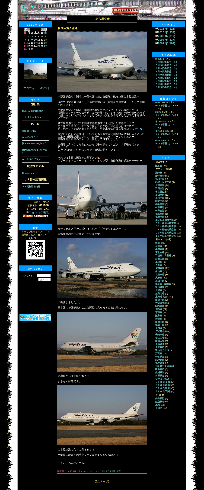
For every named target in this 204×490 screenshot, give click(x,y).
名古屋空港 (110, 471)
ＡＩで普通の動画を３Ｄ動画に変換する (102, 5)
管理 (119, 471)
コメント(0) (98, 471)
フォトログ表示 (37, 212)
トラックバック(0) (84, 471)
